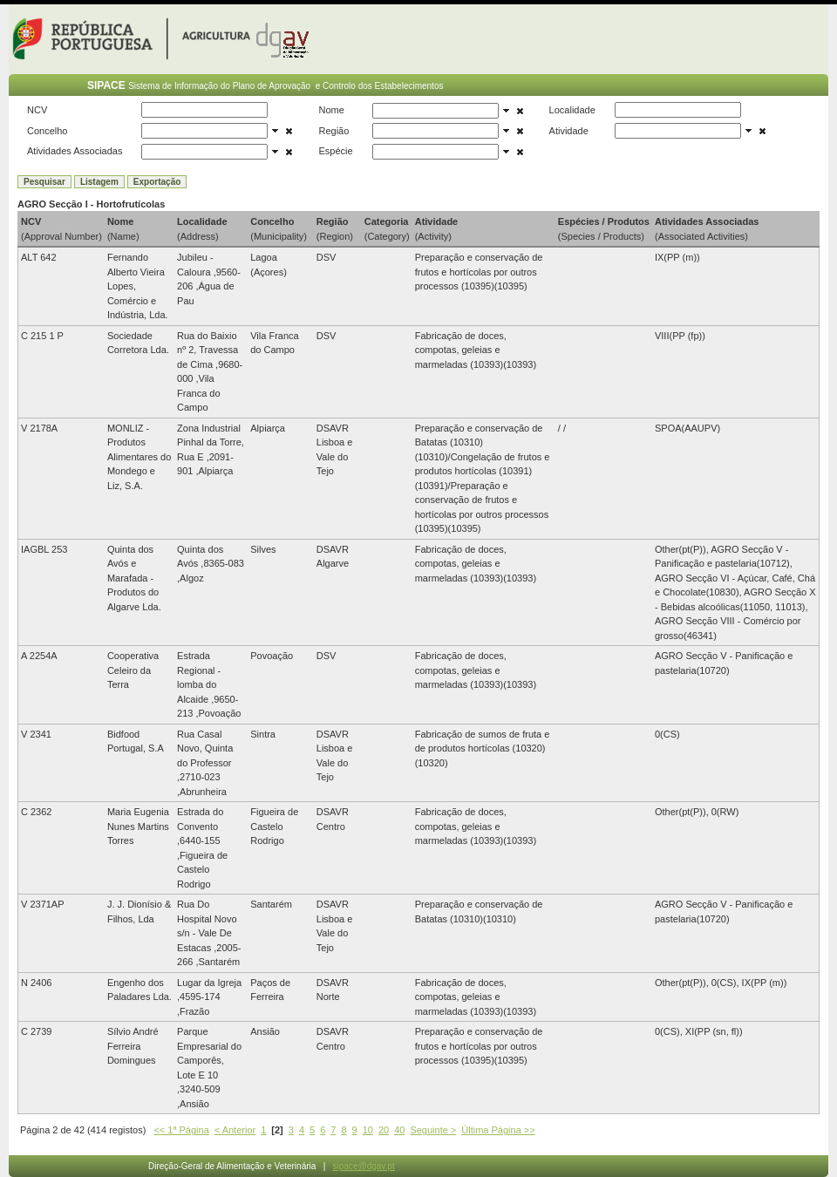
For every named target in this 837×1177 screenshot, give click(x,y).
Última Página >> (497, 1130)
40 (399, 1130)
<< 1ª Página (180, 1130)
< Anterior (234, 1130)
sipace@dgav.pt (364, 1166)
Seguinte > (433, 1130)
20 (383, 1130)
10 (368, 1130)
